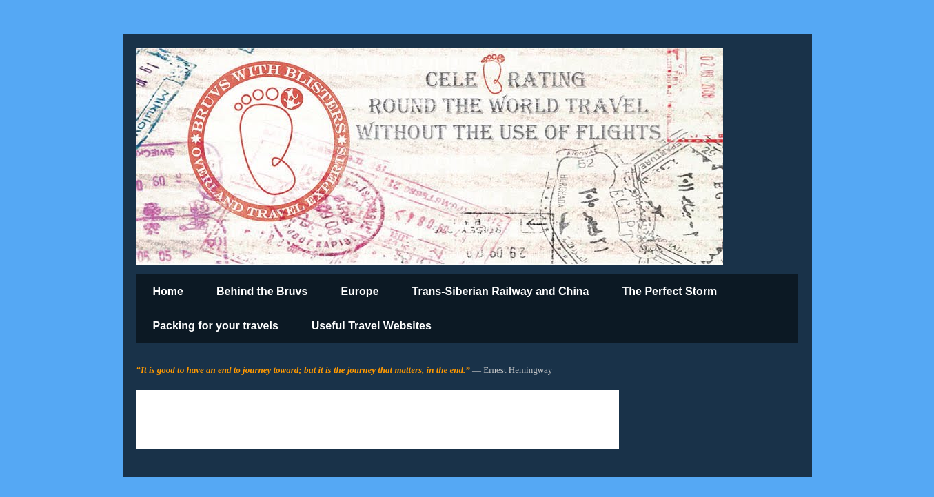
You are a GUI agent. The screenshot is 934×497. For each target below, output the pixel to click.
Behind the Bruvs (261, 291)
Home (168, 291)
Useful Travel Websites (372, 326)
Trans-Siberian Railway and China (500, 291)
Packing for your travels (215, 326)
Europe (359, 291)
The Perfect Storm (670, 291)
